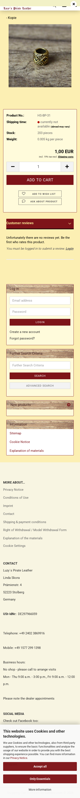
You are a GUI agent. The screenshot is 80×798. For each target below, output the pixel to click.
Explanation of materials (27, 451)
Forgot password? (22, 338)
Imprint (8, 506)
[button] (12, 167)
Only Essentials (40, 779)
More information (40, 789)
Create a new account (25, 332)
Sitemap (15, 433)
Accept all (40, 766)
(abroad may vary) (60, 126)
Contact (8, 514)
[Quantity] (40, 167)
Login (69, 249)
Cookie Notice (20, 442)
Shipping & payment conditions (24, 522)
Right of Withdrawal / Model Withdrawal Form (35, 530)
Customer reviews (20, 223)
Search (40, 375)
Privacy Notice (18, 758)
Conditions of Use (15, 498)
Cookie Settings (14, 546)
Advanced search (40, 385)
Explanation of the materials (23, 538)
